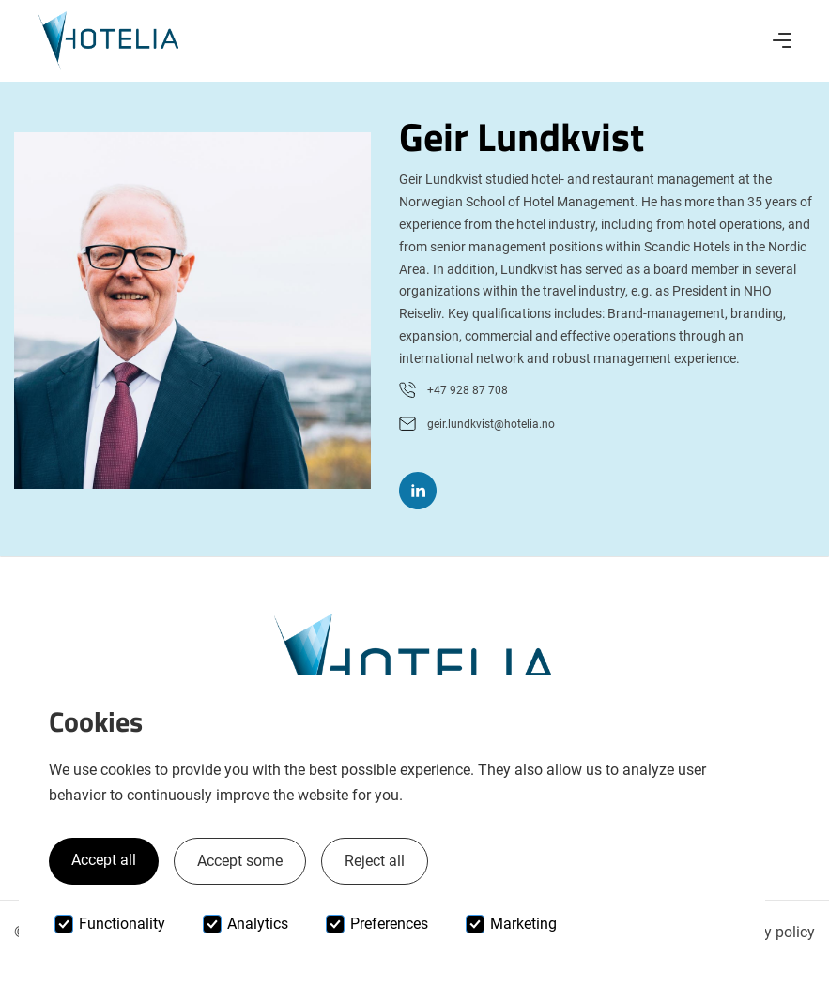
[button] (782, 40)
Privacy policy (769, 932)
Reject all (375, 861)
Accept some (240, 861)
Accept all (103, 860)
